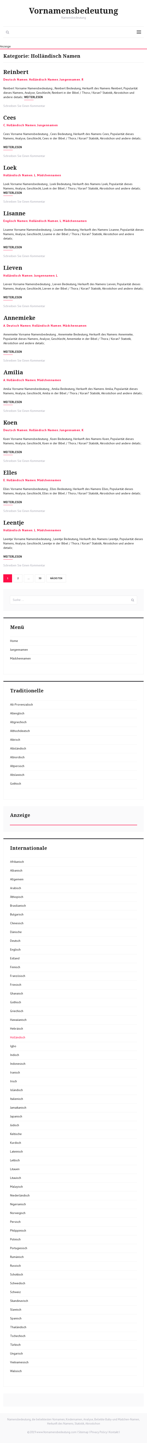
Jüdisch (14, 1125)
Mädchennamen (49, 175)
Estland (15, 958)
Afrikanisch (17, 862)
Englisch (15, 949)
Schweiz (15, 1292)
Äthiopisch (16, 897)
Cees (9, 118)
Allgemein (16, 879)
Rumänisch (17, 1257)
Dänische (16, 932)
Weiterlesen (33, 97)
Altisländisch (18, 748)
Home (14, 641)
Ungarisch (16, 1353)
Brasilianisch (18, 906)
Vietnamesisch (19, 1362)
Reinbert (16, 72)
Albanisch (16, 870)
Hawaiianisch (18, 1020)
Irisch (13, 1081)
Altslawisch (17, 775)
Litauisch (15, 1178)
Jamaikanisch (18, 1108)
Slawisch (15, 1309)
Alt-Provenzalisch (21, 704)
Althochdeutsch (20, 731)
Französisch (17, 976)
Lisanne (14, 213)
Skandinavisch (19, 1301)
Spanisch (16, 1318)
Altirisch (15, 740)
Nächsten (56, 578)
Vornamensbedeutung (73, 11)
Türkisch (15, 1345)
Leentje (13, 523)
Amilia (13, 372)
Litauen (15, 1169)
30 (41, 578)
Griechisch (16, 1011)
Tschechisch (17, 1336)
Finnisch (15, 967)
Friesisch (15, 985)
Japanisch (16, 1116)
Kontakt (113, 1432)
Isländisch (16, 1090)
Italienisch (16, 1099)
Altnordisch (17, 757)
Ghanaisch (16, 993)
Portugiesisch (18, 1248)
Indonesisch (17, 1064)
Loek (10, 168)
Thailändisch (18, 1327)
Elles (10, 473)
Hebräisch (16, 1028)
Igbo (13, 1046)
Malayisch (16, 1187)
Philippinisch (18, 1230)
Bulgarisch (16, 914)
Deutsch (15, 941)
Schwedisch (17, 1283)
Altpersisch (17, 766)
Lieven (12, 268)
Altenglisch (17, 713)
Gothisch (15, 783)
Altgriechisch (18, 722)
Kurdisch (15, 1143)
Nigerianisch (18, 1204)
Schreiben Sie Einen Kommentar (24, 106)
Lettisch (15, 1160)
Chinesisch (16, 923)
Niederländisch (20, 1195)
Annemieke (19, 318)
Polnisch (15, 1239)
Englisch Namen (15, 221)
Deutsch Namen (15, 79)
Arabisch (15, 888)
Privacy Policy (98, 1432)
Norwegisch (17, 1213)
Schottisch (16, 1274)
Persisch (15, 1222)
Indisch (14, 1055)
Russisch (15, 1266)
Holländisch (17, 1037)
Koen (10, 423)
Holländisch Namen (43, 79)
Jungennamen (69, 79)
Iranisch (15, 1072)
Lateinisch (16, 1151)
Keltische (16, 1134)
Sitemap (83, 1432)
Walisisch (16, 1371)
